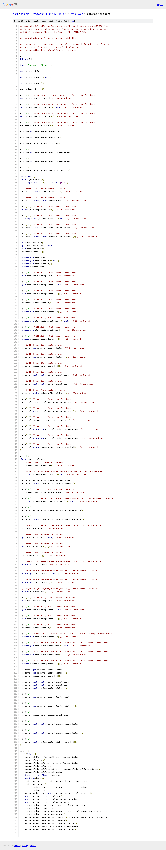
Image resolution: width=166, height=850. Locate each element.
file (71, 21)
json (161, 845)
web (80, 14)
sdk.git (25, 14)
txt (154, 845)
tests (72, 14)
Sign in (160, 4)
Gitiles (17, 845)
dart (15, 14)
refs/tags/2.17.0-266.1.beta (47, 14)
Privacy (25, 845)
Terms (33, 845)
